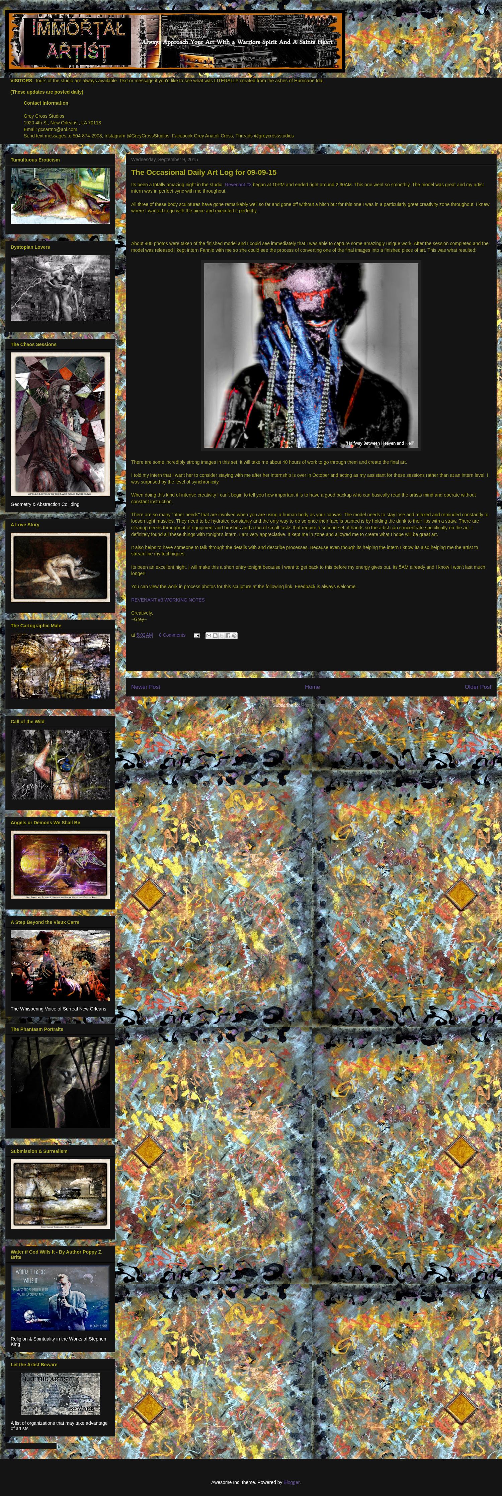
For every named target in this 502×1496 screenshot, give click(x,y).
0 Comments (172, 635)
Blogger (291, 1482)
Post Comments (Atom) (325, 705)
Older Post (478, 687)
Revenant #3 (238, 184)
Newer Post (145, 687)
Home (312, 687)
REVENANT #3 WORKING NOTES (168, 600)
